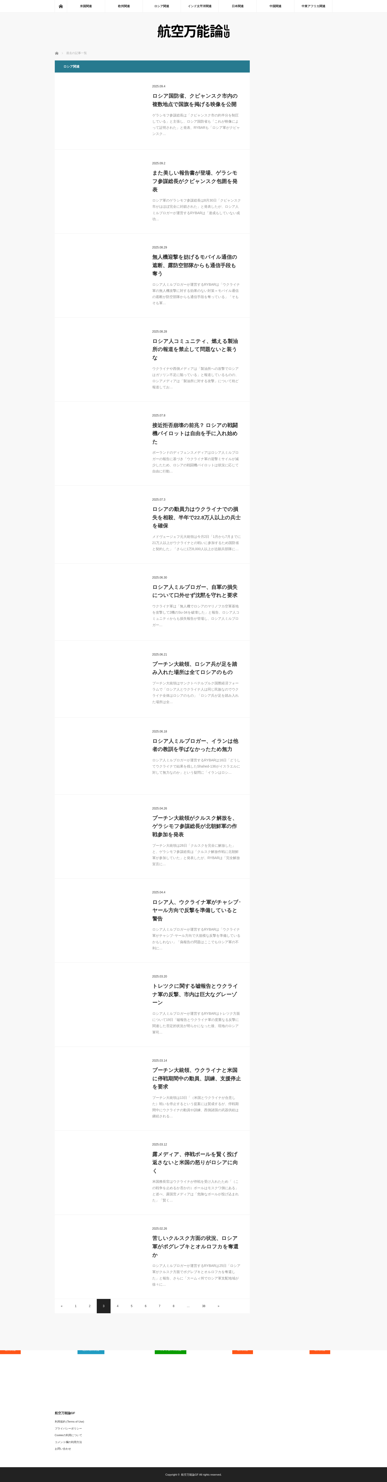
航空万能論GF (189, 1474)
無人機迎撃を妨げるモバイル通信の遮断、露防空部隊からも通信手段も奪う (194, 265)
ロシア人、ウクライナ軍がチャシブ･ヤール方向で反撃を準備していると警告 (196, 910)
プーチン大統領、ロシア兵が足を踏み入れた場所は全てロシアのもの (194, 668)
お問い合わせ (63, 1448)
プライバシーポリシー (68, 1428)
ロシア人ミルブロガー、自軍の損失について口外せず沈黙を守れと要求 (194, 591)
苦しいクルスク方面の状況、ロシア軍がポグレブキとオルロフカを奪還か (195, 1246)
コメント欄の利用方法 (68, 1442)
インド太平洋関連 (200, 6)
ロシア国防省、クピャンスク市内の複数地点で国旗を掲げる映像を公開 (195, 100)
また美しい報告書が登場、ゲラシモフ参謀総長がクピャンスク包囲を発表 (194, 181)
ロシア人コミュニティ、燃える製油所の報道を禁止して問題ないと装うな (195, 349)
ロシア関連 (161, 6)
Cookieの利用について (68, 1435)
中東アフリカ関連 (313, 6)
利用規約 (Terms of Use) (69, 1421)
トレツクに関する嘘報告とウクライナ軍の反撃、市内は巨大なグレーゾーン (195, 994)
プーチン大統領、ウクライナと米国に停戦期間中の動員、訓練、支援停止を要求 (196, 1078)
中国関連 (275, 6)
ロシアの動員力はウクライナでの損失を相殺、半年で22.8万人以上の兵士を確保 (196, 517)
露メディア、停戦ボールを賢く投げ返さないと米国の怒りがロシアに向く (195, 1162)
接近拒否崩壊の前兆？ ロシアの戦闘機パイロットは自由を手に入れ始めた (195, 433)
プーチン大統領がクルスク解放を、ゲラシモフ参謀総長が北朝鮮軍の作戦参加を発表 (194, 826)
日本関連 (238, 6)
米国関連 (86, 6)
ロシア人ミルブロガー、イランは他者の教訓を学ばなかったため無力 (195, 745)
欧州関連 (124, 6)
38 (203, 1306)
